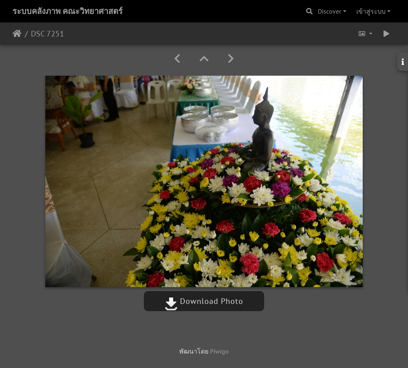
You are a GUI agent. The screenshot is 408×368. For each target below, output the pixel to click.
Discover (329, 11)
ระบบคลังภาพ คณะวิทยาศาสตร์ (67, 11)
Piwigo (219, 351)
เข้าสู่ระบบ (371, 11)
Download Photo (204, 301)
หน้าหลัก (17, 34)
